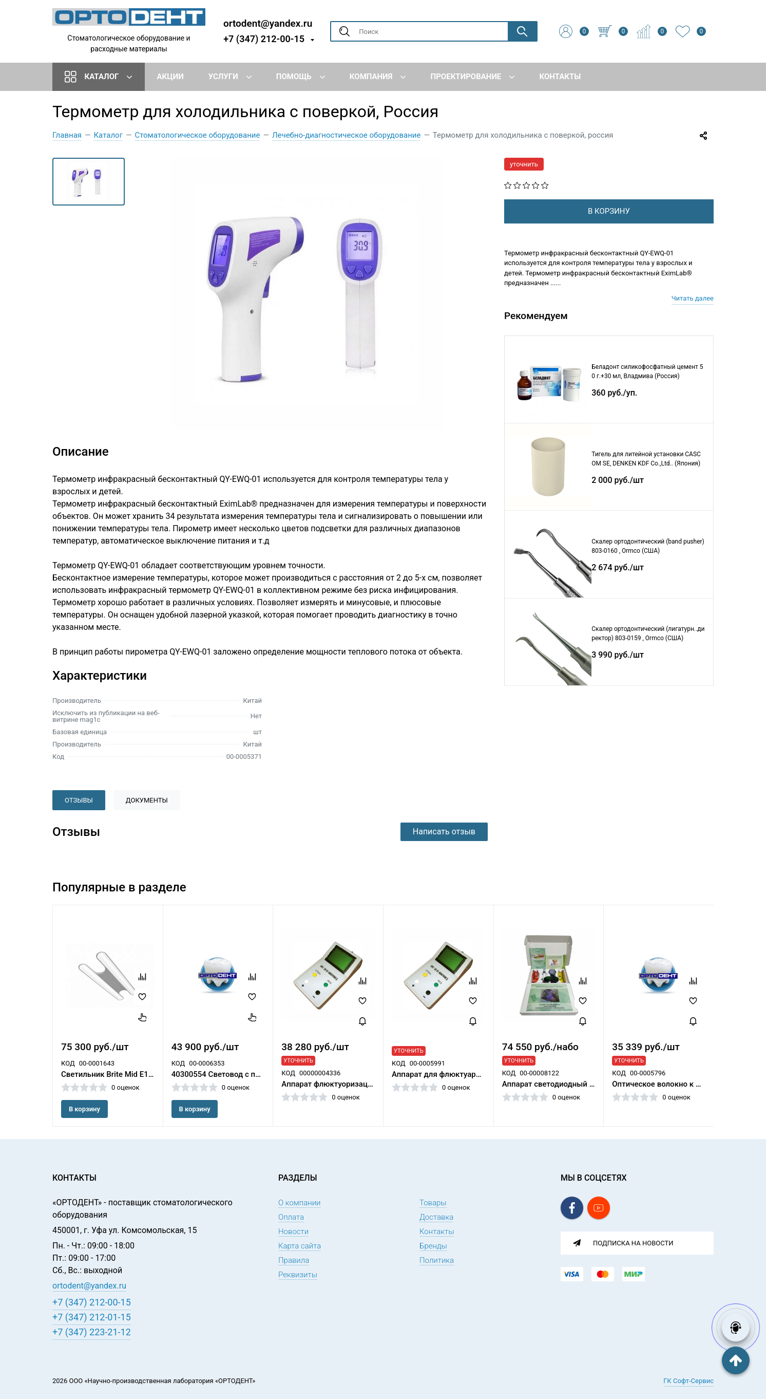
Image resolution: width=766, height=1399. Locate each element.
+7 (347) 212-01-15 (91, 1317)
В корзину (84, 1109)
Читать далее (693, 298)
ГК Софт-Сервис (688, 1381)
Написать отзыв (444, 831)
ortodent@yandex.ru (267, 22)
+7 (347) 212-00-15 (263, 38)
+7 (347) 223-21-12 (91, 1332)
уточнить (524, 164)
